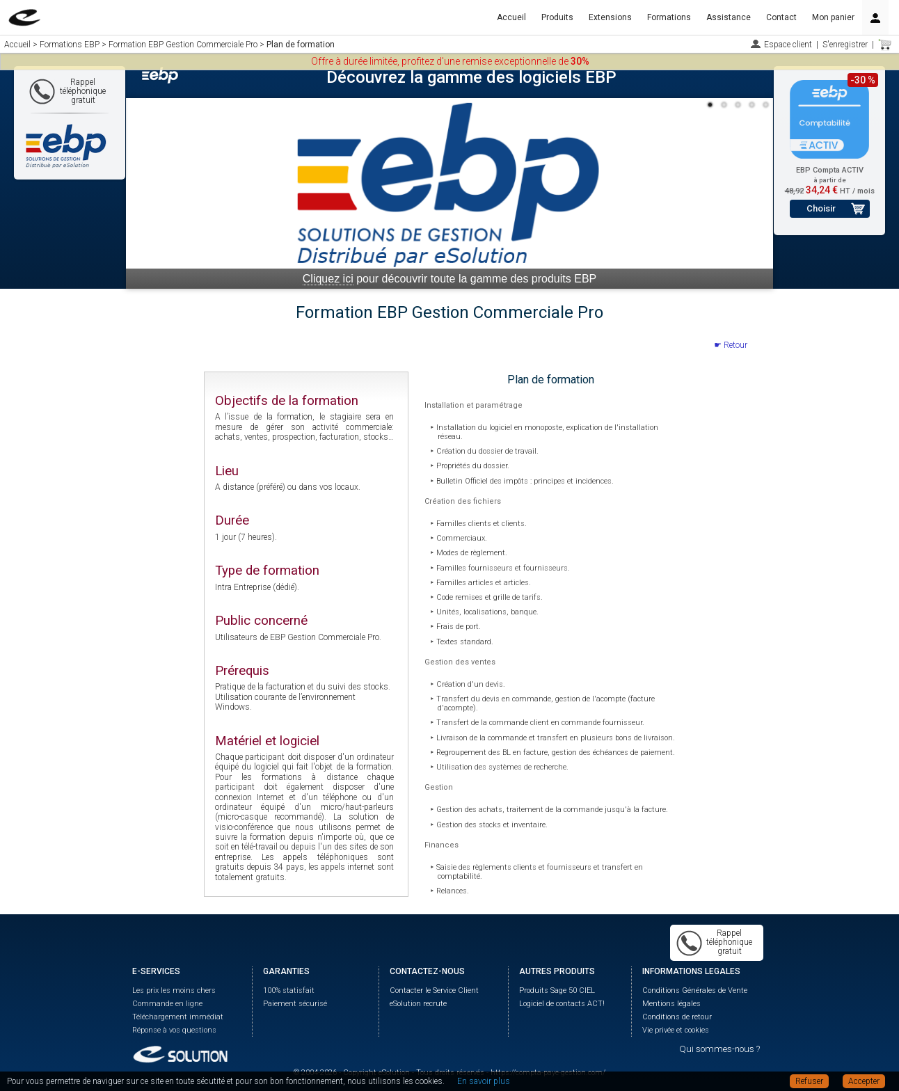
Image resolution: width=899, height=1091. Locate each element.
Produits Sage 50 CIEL (557, 990)
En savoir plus (483, 1081)
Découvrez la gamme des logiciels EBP (471, 77)
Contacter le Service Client (434, 990)
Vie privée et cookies (675, 1030)
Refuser (809, 1081)
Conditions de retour (677, 1016)
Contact (781, 17)
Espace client (788, 44)
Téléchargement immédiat (177, 1016)
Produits (557, 17)
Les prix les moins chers (174, 990)
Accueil (511, 17)
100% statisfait (289, 990)
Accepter (864, 1081)
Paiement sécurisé (295, 1003)
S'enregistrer (845, 44)
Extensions (610, 17)
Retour (735, 345)
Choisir (821, 208)
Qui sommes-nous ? (719, 1049)
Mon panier (833, 17)
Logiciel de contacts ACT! (562, 1003)
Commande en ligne (167, 1003)
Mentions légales (671, 1003)
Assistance (728, 17)
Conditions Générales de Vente (694, 990)
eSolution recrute (418, 1003)
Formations (669, 17)
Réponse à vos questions (174, 1030)
